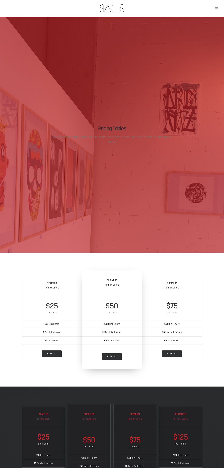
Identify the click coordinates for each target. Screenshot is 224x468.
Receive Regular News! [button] (177, 451)
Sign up (52, 171)
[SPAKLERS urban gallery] (112, 8)
